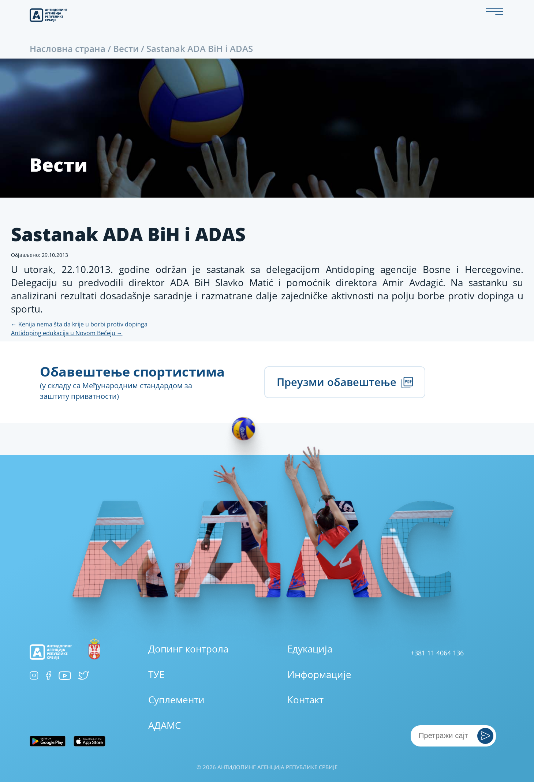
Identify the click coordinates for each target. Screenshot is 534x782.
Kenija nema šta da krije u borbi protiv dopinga (79, 324)
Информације (319, 674)
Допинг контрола (188, 648)
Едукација (309, 648)
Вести (126, 48)
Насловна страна (67, 48)
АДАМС (164, 725)
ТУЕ (156, 674)
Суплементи (176, 699)
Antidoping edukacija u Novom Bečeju (67, 333)
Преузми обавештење (344, 382)
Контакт (305, 699)
